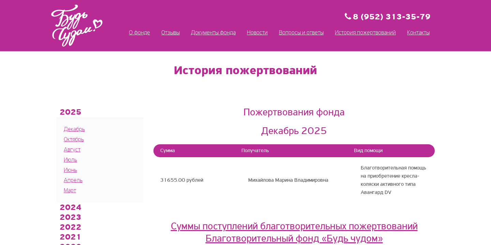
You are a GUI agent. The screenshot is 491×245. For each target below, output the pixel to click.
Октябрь (74, 139)
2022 (70, 228)
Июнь (70, 170)
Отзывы (170, 33)
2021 (70, 237)
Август (72, 150)
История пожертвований (365, 33)
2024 (70, 208)
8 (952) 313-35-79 (392, 17)
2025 (70, 113)
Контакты (418, 33)
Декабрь (74, 129)
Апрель (73, 180)
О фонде (139, 33)
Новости (257, 33)
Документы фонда (213, 33)
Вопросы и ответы (301, 33)
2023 (70, 218)
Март (70, 190)
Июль (70, 160)
